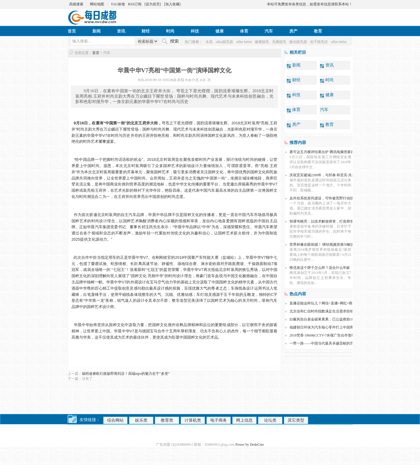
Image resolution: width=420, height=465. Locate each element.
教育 (318, 31)
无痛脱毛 (279, 42)
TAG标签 (118, 4)
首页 (72, 31)
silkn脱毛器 (224, 42)
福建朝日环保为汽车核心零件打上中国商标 (323, 327)
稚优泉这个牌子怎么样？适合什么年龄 (319, 268)
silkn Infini (244, 42)
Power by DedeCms (250, 444)
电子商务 (218, 420)
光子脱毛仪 (319, 42)
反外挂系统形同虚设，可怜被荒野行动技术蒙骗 (326, 198)
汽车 (269, 31)
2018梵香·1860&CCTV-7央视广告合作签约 (322, 335)
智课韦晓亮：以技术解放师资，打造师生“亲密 (325, 221)
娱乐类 (141, 420)
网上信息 (244, 420)
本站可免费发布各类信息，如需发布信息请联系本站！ (309, 4)
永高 (209, 42)
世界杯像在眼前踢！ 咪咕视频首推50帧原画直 (325, 244)
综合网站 (115, 420)
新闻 (96, 31)
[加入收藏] (172, 4)
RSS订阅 (134, 4)
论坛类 (270, 420)
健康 (219, 31)
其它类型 (296, 420)
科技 (195, 31)
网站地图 (97, 4)
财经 (145, 31)
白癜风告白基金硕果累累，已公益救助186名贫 (325, 319)
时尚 (170, 31)
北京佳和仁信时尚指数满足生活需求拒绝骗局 (325, 311)
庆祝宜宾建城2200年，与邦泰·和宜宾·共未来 (324, 175)
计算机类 (192, 420)
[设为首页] (152, 4)
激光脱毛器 (298, 42)
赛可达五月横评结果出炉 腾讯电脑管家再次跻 (325, 152)
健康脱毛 (262, 42)
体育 (244, 31)
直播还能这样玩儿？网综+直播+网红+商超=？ (325, 303)
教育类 (167, 420)
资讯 (121, 31)
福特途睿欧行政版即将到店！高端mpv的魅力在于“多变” (126, 374)
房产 (293, 31)
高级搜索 (76, 4)
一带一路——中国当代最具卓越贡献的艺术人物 (326, 343)
